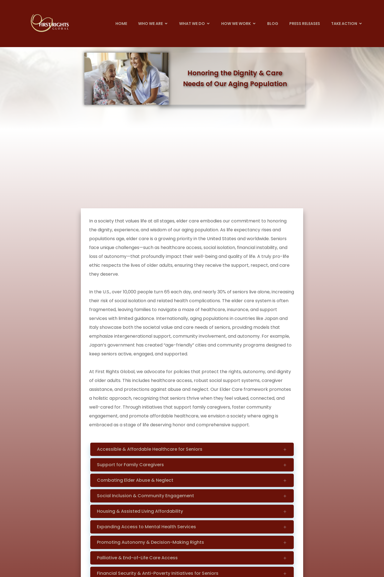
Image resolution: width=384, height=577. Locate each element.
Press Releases (304, 23)
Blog (272, 23)
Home (121, 23)
